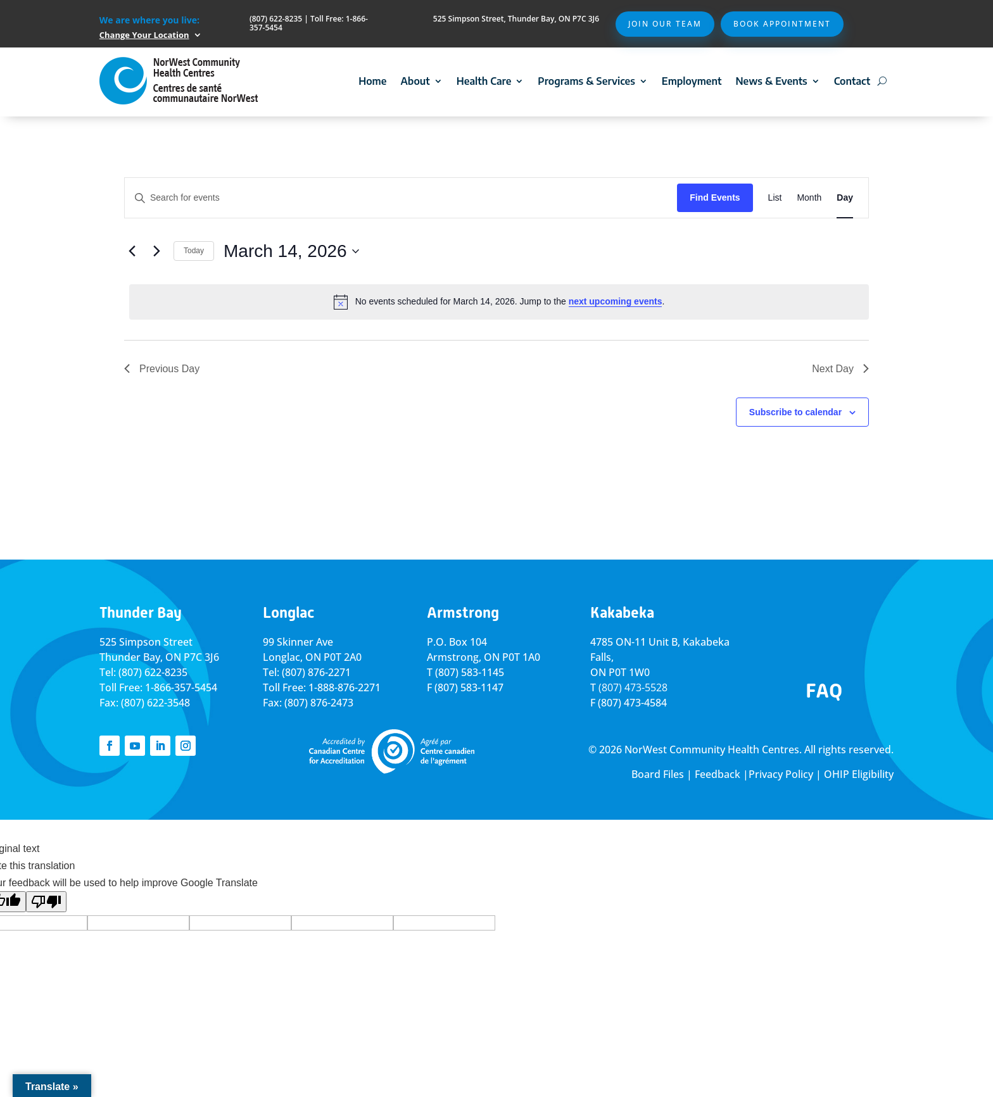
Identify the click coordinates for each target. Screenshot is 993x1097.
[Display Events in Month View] (809, 198)
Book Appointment (782, 23)
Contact (852, 81)
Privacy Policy (781, 774)
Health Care (484, 81)
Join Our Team (665, 23)
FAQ (824, 691)
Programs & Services (586, 81)
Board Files (657, 774)
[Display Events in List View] (775, 198)
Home (372, 81)
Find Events (715, 197)
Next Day (840, 368)
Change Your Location (144, 35)
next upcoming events (615, 301)
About (414, 81)
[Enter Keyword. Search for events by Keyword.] (401, 198)
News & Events (771, 81)
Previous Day (161, 368)
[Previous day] (131, 251)
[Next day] (156, 251)
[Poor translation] (46, 901)
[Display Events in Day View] (845, 198)
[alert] (499, 302)
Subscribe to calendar (795, 412)
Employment (692, 81)
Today (194, 250)
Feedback (717, 774)
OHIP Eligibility (859, 774)
